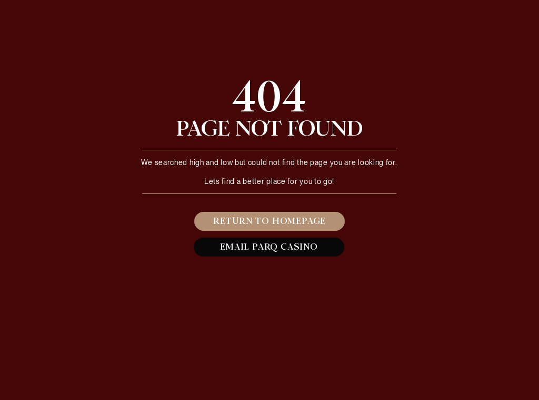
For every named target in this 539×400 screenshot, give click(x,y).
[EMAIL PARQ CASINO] (269, 247)
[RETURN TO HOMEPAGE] (269, 221)
